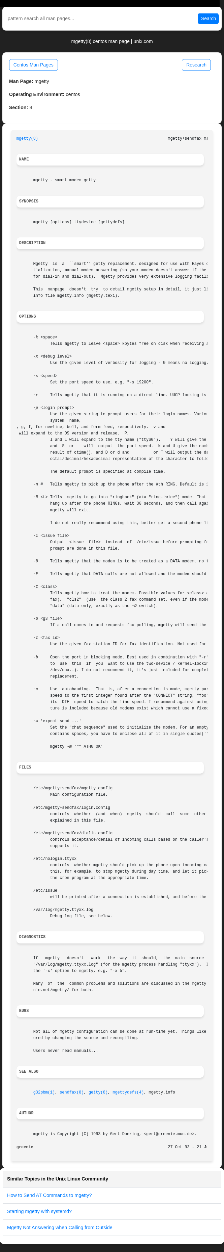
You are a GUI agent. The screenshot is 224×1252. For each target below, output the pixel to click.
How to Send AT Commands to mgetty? (49, 1195)
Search (208, 18)
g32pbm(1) (44, 1092)
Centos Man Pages (33, 64)
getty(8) (98, 1092)
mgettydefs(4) (128, 1092)
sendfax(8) (72, 1092)
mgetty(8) (27, 138)
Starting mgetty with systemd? (39, 1211)
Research (196, 64)
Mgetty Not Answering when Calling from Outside (60, 1227)
